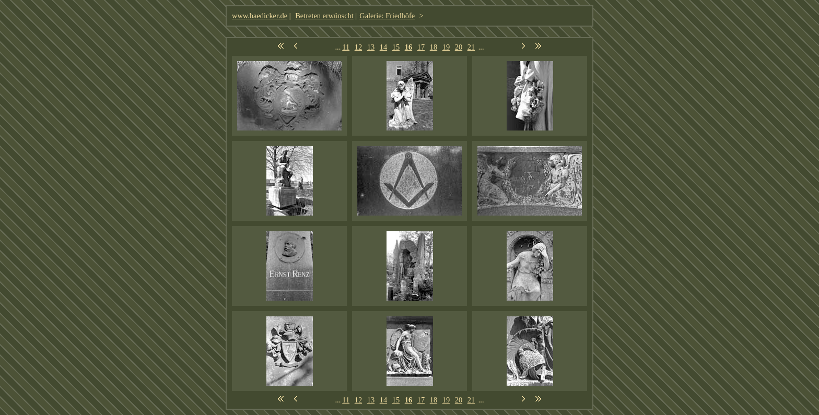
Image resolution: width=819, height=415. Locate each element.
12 (358, 47)
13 (371, 47)
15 (396, 47)
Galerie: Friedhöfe (387, 15)
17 (421, 47)
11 (345, 47)
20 (458, 47)
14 (383, 47)
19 (446, 47)
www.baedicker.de (259, 15)
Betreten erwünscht (324, 15)
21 (471, 47)
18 (433, 47)
